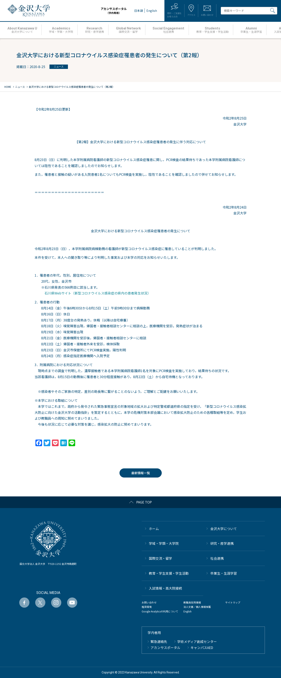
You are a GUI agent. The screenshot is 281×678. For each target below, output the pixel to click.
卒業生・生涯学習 (223, 573)
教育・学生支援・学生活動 (169, 573)
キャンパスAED (202, 647)
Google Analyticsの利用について (160, 611)
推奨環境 (147, 606)
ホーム (154, 528)
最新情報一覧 (140, 473)
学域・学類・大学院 (164, 543)
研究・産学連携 (222, 543)
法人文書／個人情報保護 (197, 606)
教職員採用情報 (192, 602)
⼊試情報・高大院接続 (165, 588)
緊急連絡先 (159, 641)
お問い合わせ (149, 602)
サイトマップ (232, 602)
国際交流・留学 (160, 558)
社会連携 (217, 558)
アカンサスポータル (100, 11)
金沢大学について (223, 528)
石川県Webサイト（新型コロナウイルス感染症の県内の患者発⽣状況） (98, 293)
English (187, 611)
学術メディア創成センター (197, 641)
